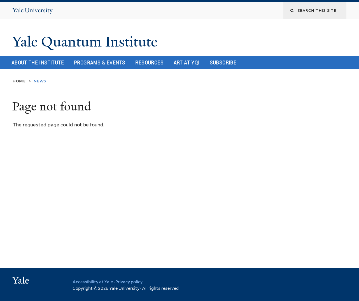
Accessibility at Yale (93, 281)
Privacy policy (129, 281)
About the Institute (37, 62)
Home (19, 81)
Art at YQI (187, 62)
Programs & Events (99, 62)
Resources (149, 62)
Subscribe (223, 62)
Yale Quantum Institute (86, 42)
